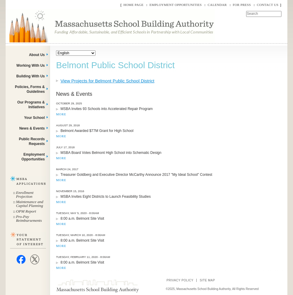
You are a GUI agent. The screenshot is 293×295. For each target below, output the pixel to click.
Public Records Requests (32, 141)
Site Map (207, 280)
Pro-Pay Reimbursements (29, 218)
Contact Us (267, 5)
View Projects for (107, 80)
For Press (242, 5)
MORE (61, 114)
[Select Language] (75, 53)
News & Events (32, 128)
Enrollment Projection (25, 194)
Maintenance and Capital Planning (29, 204)
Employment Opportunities (175, 5)
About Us (37, 55)
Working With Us (30, 65)
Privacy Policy (179, 280)
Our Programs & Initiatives (31, 104)
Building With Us (30, 76)
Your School (34, 118)
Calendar (217, 5)
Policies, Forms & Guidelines (30, 89)
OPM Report (26, 211)
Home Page (133, 5)
